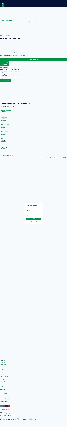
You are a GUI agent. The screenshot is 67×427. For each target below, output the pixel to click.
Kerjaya (2, 369)
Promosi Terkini (4, 386)
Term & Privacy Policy (5, 398)
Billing (2, 395)
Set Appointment (4, 376)
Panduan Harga (4, 383)
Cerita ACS (3, 362)
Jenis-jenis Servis (4, 379)
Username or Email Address (31, 205)
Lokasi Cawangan (4, 371)
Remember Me (29, 215)
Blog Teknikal (3, 364)
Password (28, 210)
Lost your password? (33, 221)
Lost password (4, 393)
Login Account (4, 391)
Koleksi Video (3, 367)
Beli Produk (3, 381)
